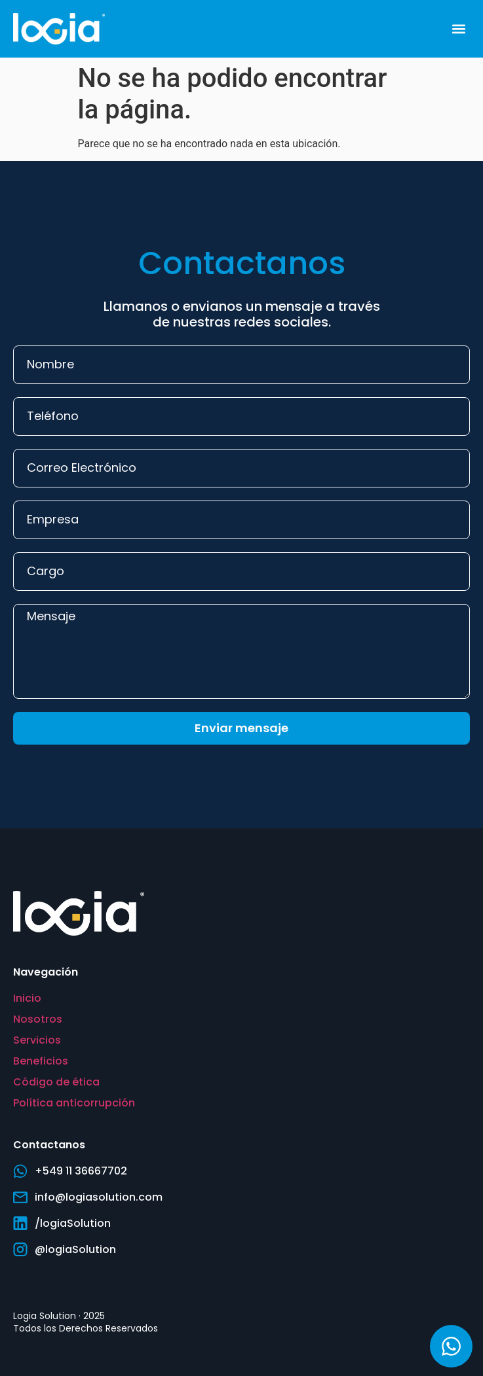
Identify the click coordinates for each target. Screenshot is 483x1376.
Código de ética (56, 1081)
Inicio (27, 998)
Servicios (37, 1040)
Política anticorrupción (74, 1102)
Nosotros (37, 1019)
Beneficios (40, 1060)
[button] (459, 28)
